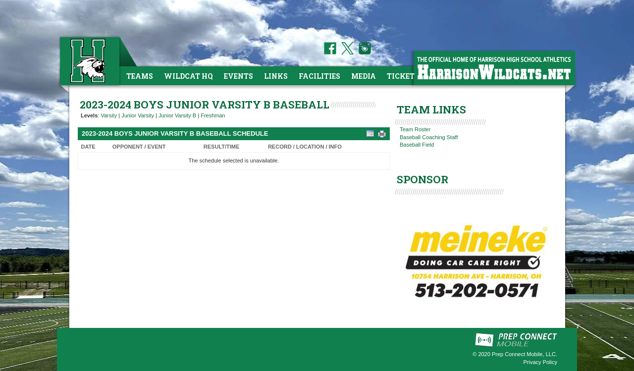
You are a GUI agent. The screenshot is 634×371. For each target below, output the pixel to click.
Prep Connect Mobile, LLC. (524, 354)
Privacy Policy (540, 362)
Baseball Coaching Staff (429, 137)
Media (363, 76)
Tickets (403, 76)
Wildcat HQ (188, 76)
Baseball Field (417, 145)
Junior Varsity (137, 115)
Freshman (213, 115)
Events (238, 76)
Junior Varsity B (177, 115)
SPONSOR (422, 179)
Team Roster (415, 129)
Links (276, 76)
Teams (139, 76)
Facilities (319, 76)
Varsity (109, 115)
